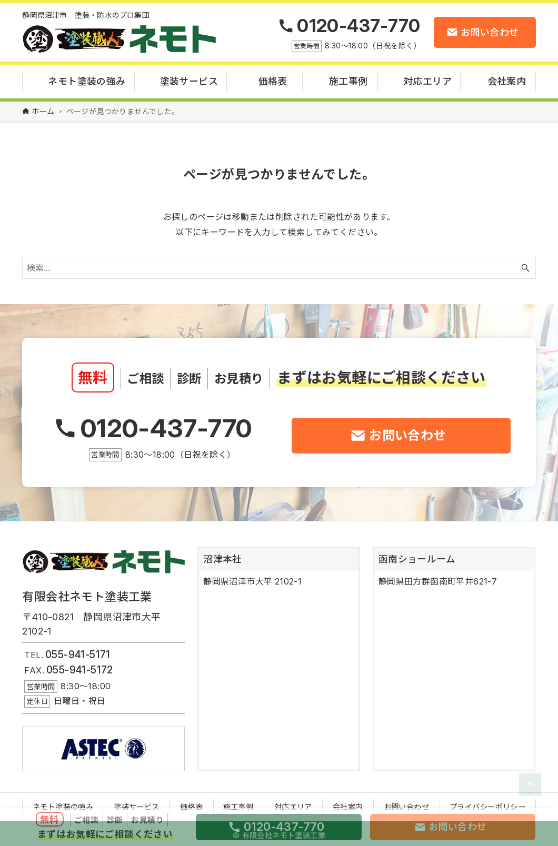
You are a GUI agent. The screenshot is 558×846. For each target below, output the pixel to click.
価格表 (191, 804)
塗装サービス (136, 804)
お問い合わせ (406, 804)
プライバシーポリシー (487, 804)
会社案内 (348, 804)
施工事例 (238, 804)
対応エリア (293, 804)
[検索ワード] (278, 265)
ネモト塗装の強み (63, 804)
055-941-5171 (78, 652)
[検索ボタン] (525, 265)
